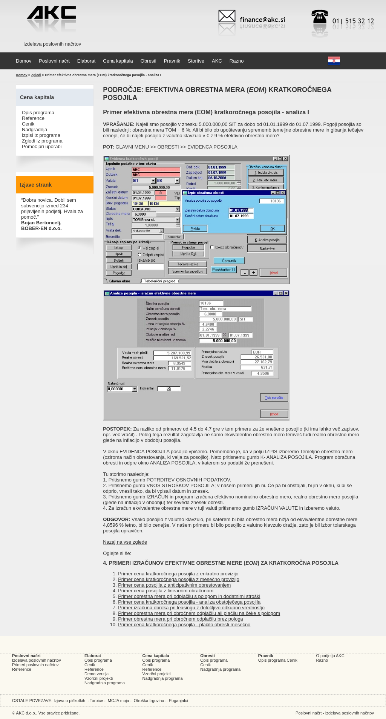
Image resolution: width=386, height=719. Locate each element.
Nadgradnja (34, 129)
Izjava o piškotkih (69, 700)
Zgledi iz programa (42, 141)
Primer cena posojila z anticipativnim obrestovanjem (174, 585)
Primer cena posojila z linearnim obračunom (165, 590)
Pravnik (172, 61)
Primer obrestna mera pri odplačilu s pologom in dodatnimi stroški (189, 596)
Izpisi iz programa (41, 135)
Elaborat (86, 61)
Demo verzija (96, 673)
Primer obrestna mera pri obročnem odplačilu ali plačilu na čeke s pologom (199, 613)
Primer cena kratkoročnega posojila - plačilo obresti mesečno (184, 624)
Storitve (196, 61)
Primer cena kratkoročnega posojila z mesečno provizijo (178, 579)
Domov (23, 61)
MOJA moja (118, 700)
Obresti (148, 61)
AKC (217, 61)
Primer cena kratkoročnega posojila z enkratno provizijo (178, 573)
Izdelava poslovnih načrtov (36, 660)
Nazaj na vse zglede (125, 542)
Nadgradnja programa (104, 683)
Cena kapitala (118, 61)
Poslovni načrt (54, 61)
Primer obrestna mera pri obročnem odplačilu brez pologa (180, 619)
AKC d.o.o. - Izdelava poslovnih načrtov (51, 20)
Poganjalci (178, 700)
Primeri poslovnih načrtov (35, 664)
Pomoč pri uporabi (42, 146)
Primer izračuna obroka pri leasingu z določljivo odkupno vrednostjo (191, 607)
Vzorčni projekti (98, 678)
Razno (237, 61)
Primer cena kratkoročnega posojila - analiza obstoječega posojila (189, 602)
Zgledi (36, 75)
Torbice (96, 700)
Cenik (28, 124)
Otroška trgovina (149, 700)
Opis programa (38, 112)
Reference (33, 118)
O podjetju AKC (330, 655)
